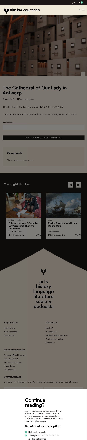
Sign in (73, 2)
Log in (27, 411)
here (58, 418)
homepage (40, 421)
